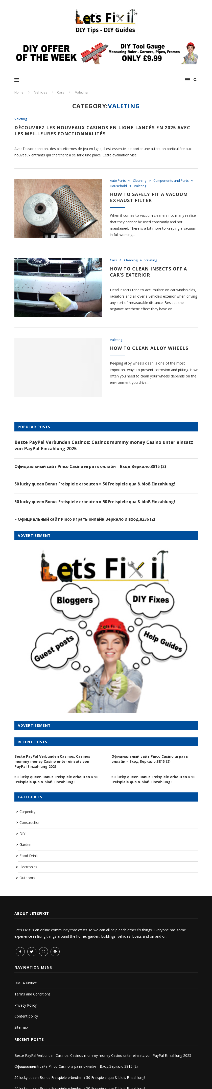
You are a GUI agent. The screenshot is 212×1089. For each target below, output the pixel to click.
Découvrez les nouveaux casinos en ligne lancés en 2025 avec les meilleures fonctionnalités (102, 130)
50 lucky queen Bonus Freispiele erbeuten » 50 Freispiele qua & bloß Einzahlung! (94, 484)
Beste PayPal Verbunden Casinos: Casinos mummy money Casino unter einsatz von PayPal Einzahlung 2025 (103, 445)
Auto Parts (118, 181)
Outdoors (27, 877)
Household (118, 186)
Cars (60, 92)
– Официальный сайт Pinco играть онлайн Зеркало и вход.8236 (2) (84, 519)
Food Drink (28, 855)
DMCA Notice (25, 983)
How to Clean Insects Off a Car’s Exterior (148, 272)
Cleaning (139, 181)
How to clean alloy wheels (149, 348)
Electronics (28, 866)
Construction (29, 822)
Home (18, 92)
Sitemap (21, 1027)
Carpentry (27, 811)
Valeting (20, 119)
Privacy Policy (25, 1005)
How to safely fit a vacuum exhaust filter (149, 197)
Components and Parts (171, 181)
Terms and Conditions (32, 994)
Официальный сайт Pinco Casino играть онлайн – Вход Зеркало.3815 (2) (90, 466)
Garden (25, 844)
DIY (22, 833)
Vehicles (40, 92)
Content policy (26, 1016)
